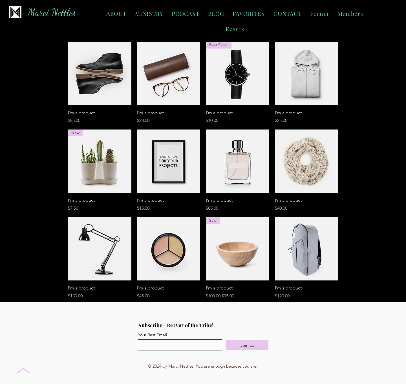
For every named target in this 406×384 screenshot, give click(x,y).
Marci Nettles (52, 12)
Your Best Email (152, 335)
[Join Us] (247, 345)
